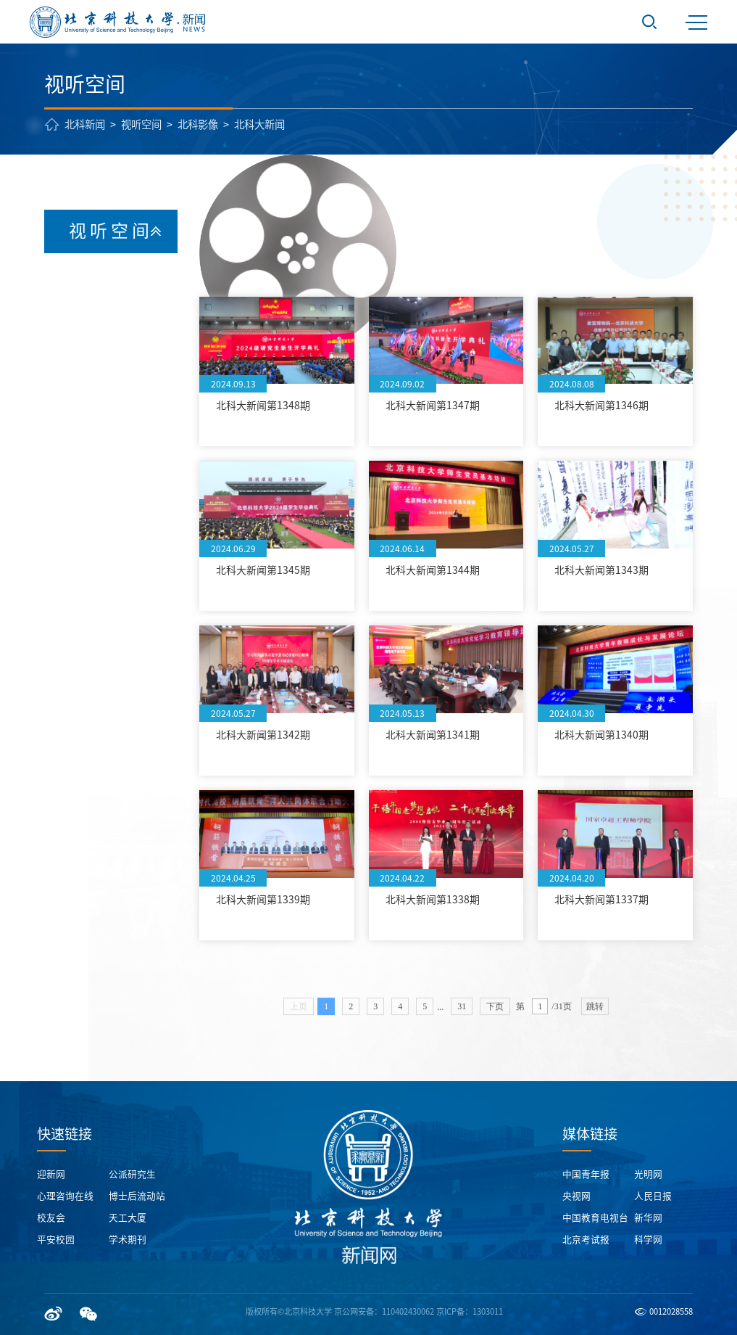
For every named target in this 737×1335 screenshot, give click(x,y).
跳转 (595, 1014)
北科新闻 (84, 124)
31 (461, 1014)
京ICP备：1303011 (469, 1311)
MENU (696, 22)
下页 (495, 1014)
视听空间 (141, 124)
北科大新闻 (259, 124)
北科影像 (198, 124)
